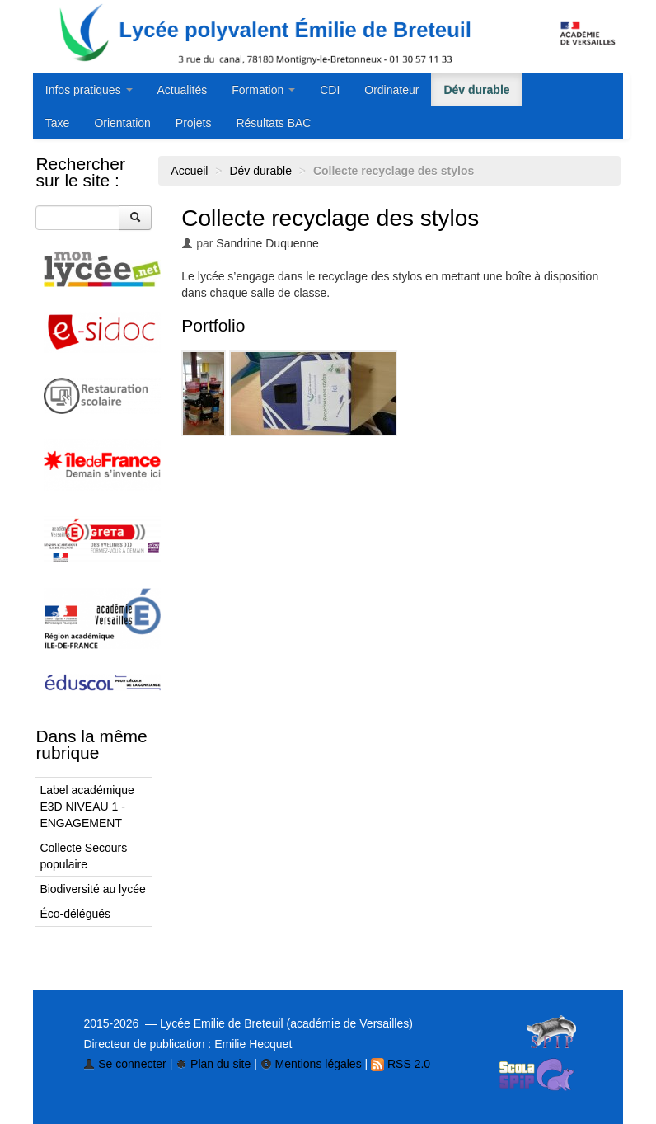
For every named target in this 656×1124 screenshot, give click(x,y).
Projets (194, 122)
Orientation (122, 122)
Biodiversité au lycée (92, 889)
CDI (330, 89)
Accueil (189, 170)
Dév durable (476, 89)
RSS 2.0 (400, 1063)
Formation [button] (263, 89)
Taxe (57, 122)
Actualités (182, 89)
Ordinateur (391, 89)
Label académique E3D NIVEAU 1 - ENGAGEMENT (87, 806)
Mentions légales (311, 1063)
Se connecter (124, 1063)
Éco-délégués (75, 913)
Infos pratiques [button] (89, 89)
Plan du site (213, 1063)
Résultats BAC (273, 122)
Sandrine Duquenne (267, 243)
